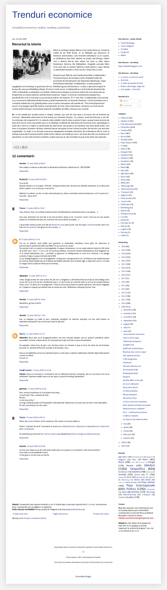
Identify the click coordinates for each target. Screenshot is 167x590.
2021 (123, 264)
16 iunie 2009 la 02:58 (36, 446)
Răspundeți (23, 171)
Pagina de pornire (60, 514)
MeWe (123, 55)
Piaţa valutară (126, 143)
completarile (28, 429)
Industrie (124, 158)
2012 (123, 296)
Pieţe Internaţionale (129, 124)
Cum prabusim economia (133, 334)
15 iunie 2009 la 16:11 (38, 276)
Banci (123, 133)
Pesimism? (127, 363)
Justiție (123, 220)
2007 (123, 446)
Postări (124, 101)
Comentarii (126, 105)
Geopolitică (125, 127)
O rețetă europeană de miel (132, 83)
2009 (123, 307)
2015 (123, 286)
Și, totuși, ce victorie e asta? (132, 77)
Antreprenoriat (127, 214)
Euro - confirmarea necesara (135, 412)
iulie (125, 328)
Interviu (124, 226)
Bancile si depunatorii (77, 426)
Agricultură (125, 174)
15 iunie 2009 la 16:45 (36, 299)
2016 (123, 282)
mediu (123, 235)
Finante (124, 130)
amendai (78, 217)
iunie (125, 331)
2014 (123, 289)
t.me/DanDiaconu (77, 509)
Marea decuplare (130, 395)
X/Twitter (124, 49)
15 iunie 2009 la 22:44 (42, 370)
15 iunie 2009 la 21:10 (35, 334)
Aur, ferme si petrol (49, 434)
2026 (123, 246)
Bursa (123, 137)
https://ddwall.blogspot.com (130, 66)
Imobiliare (125, 161)
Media (123, 183)
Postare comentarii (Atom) (35, 518)
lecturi (123, 177)
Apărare (124, 211)
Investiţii (124, 140)
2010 (123, 303)
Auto (123, 170)
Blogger (88, 576)
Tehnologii (125, 186)
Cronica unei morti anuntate (135, 402)
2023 (123, 257)
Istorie (123, 180)
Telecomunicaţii (127, 189)
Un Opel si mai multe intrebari (135, 419)
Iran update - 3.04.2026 (130, 89)
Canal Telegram (127, 46)
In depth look (128, 345)
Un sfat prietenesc (130, 391)
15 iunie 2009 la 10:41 (35, 208)
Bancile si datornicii (101, 426)
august (126, 324)
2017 (123, 278)
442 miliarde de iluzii (131, 356)
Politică (124, 118)
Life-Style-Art (126, 223)
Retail (123, 167)
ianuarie (127, 438)
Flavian (22, 208)
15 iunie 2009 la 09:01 (37, 179)
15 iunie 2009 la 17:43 (36, 315)
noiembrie (127, 313)
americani (55, 225)
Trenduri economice (52, 15)
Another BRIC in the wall (133, 380)
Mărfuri (124, 164)
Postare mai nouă (20, 514)
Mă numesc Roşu (130, 398)
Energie (124, 152)
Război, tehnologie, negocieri (133, 86)
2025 (123, 250)
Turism (124, 201)
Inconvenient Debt (130, 370)
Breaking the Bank (130, 373)
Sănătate (124, 155)
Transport (125, 192)
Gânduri (124, 121)
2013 (123, 293)
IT (122, 146)
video (123, 149)
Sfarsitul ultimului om (132, 366)
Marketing (125, 208)
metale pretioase (93, 434)
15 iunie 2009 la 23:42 (37, 389)
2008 (123, 442)
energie (80, 434)
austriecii (33, 227)
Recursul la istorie (130, 387)
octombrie (128, 317)
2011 (123, 300)
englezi (84, 225)
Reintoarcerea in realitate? (134, 409)
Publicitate (125, 204)
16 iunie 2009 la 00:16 (35, 417)
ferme (74, 434)
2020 (123, 268)
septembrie (128, 321)
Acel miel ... (125, 80)
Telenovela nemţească (132, 341)
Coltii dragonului (130, 359)
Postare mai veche (101, 514)
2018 (123, 275)
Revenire (126, 377)
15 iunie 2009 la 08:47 (36, 164)
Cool (123, 217)
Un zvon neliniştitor (131, 384)
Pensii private (126, 198)
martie (126, 431)
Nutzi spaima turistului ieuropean (137, 405)
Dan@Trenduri (25, 370)
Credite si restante (130, 416)
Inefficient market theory (133, 348)
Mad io (22, 334)
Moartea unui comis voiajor (134, 352)
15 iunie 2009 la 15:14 (30, 239)
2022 (123, 261)
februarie (127, 434)
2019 (123, 271)
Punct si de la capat (131, 338)
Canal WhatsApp (128, 43)
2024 (123, 254)
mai (125, 424)
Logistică (124, 229)
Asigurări (124, 195)
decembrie (128, 310)
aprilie (126, 427)
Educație (124, 232)
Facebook (125, 52)
